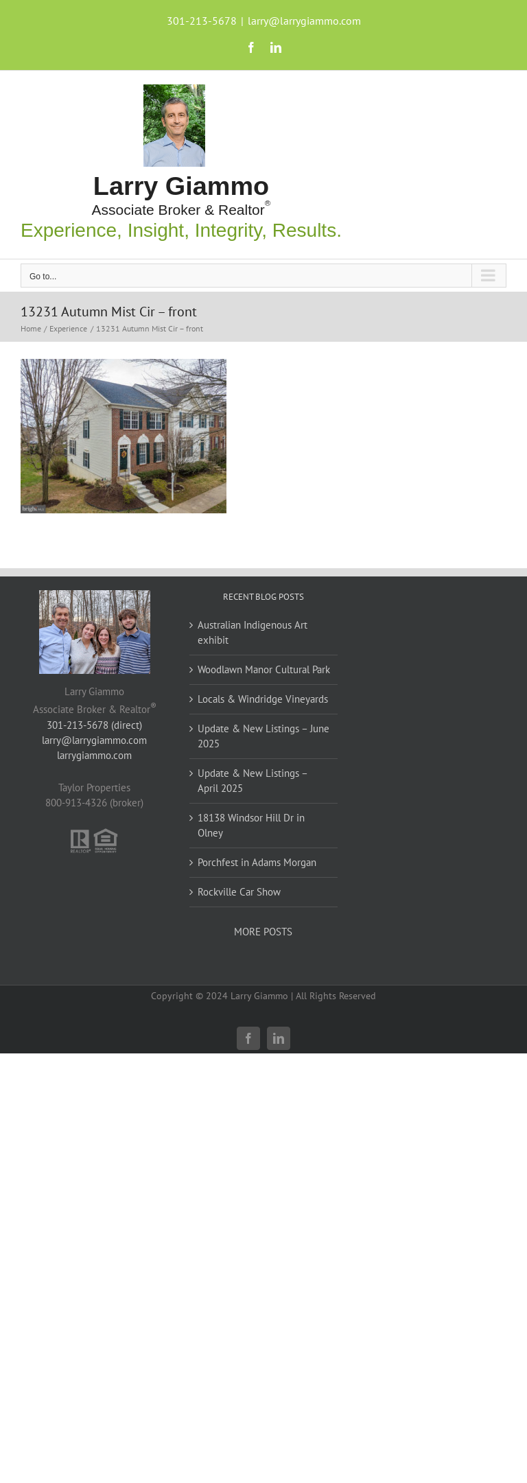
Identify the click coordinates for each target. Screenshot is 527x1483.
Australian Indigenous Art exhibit (252, 632)
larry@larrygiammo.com (304, 20)
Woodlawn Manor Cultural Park (264, 669)
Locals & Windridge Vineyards (263, 698)
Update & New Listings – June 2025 (263, 736)
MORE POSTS (263, 931)
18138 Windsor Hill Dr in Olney (251, 825)
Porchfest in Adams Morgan (257, 862)
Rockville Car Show (239, 891)
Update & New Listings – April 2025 (252, 781)
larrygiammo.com (94, 755)
